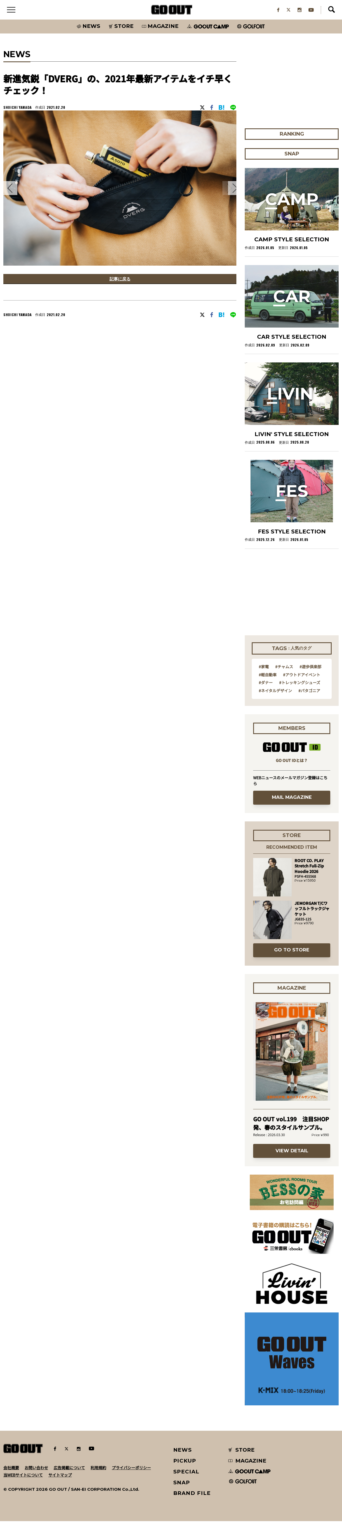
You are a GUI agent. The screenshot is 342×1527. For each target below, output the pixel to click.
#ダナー (266, 688)
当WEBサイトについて (23, 1480)
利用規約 (98, 1473)
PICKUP (184, 1466)
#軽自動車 (268, 680)
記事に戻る (119, 285)
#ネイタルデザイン (275, 696)
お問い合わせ (36, 1473)
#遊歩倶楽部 (310, 672)
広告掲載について (69, 1473)
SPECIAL (186, 1477)
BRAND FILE (192, 1499)
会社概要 (11, 1473)
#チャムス (284, 672)
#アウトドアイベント (301, 680)
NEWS (182, 1456)
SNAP (181, 1488)
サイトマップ (60, 1480)
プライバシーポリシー (131, 1473)
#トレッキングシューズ (299, 688)
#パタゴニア (309, 696)
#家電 (264, 672)
